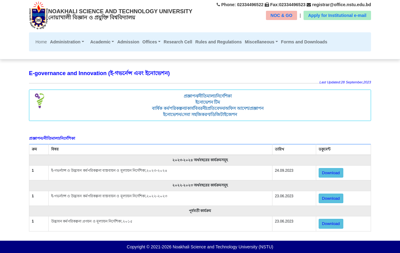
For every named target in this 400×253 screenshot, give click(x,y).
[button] (66, 42)
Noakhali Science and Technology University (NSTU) (222, 246)
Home (41, 41)
